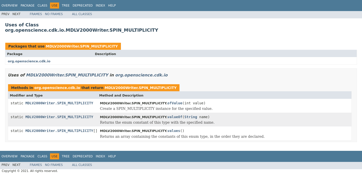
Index (100, 5)
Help (112, 5)
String (191, 117)
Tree (66, 5)
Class (42, 5)
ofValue (174, 103)
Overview (10, 5)
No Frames (54, 14)
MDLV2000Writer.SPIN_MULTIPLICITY (82, 46)
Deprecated (83, 5)
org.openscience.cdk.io (29, 61)
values (173, 131)
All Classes (82, 14)
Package (27, 5)
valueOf (174, 117)
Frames (36, 14)
